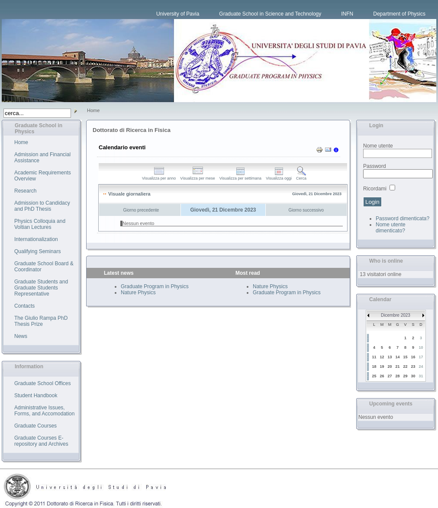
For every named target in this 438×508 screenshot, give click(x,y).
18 (374, 366)
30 (413, 376)
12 (382, 357)
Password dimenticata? (402, 218)
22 (405, 366)
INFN (347, 14)
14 (397, 357)
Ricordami (374, 189)
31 (421, 376)
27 (389, 376)
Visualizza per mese (197, 176)
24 (421, 366)
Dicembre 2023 (395, 315)
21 (397, 366)
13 (389, 357)
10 (421, 347)
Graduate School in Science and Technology (270, 14)
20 (389, 366)
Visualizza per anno (159, 176)
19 (382, 366)
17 (421, 357)
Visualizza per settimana (240, 176)
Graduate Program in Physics (155, 286)
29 (405, 376)
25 (374, 376)
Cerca (301, 176)
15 (405, 357)
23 (413, 366)
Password (374, 166)
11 (374, 357)
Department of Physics (399, 14)
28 (397, 376)
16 (413, 357)
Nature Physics (138, 292)
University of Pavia (177, 14)
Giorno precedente (141, 210)
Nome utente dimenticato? (391, 228)
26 (382, 376)
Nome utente (378, 146)
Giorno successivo (306, 210)
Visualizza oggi (279, 176)
